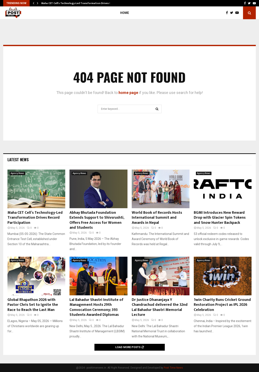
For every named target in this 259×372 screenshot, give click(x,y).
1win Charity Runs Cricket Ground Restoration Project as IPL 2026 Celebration (222, 305)
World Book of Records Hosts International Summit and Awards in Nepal (157, 217)
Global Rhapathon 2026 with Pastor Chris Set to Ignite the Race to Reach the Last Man (32, 305)
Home (124, 13)
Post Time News (173, 367)
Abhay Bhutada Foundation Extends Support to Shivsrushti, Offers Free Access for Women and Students (96, 220)
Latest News (18, 159)
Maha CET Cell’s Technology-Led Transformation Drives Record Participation (35, 217)
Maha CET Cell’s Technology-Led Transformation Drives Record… (80, 3)
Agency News (17, 173)
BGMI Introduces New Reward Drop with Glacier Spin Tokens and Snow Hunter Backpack (220, 217)
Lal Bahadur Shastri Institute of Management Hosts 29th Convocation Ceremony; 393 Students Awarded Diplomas (96, 307)
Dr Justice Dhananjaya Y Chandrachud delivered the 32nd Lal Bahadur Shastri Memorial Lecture (160, 307)
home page (128, 92)
